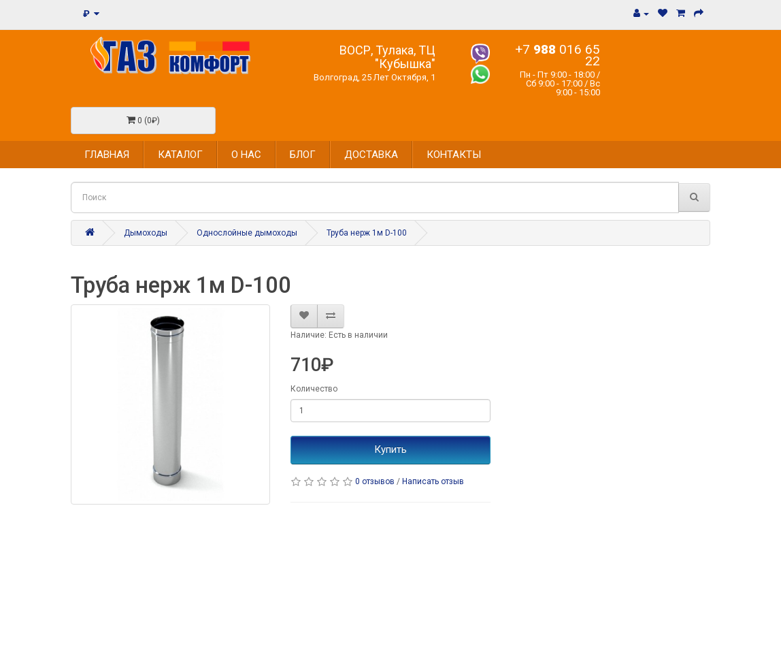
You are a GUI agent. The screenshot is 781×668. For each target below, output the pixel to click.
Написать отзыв (433, 481)
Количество (313, 389)
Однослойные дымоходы (247, 233)
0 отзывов (375, 481)
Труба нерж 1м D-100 (367, 233)
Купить (390, 449)
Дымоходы (145, 233)
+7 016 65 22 (557, 55)
